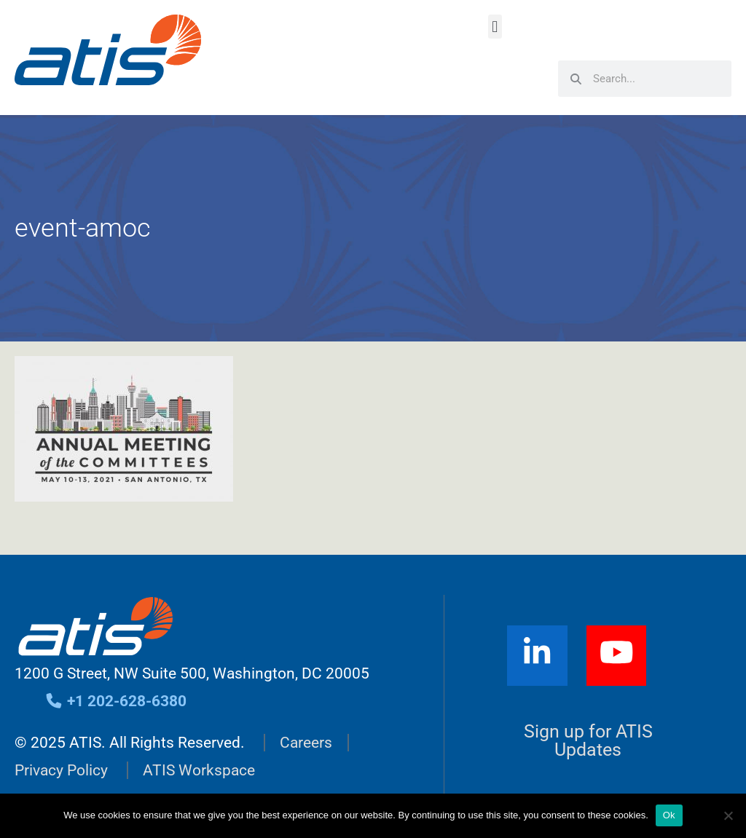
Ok (669, 815)
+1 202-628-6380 (115, 701)
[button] (495, 27)
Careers (306, 742)
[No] (728, 815)
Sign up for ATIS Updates (588, 740)
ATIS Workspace (199, 770)
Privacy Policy (61, 770)
